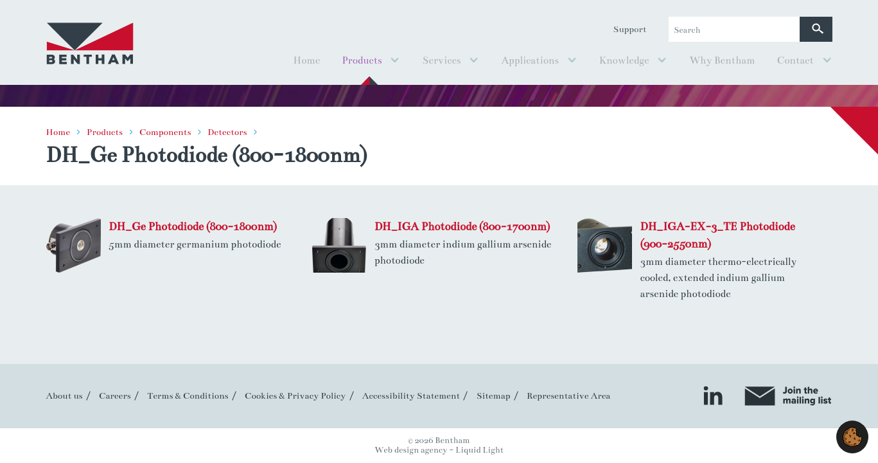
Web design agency (412, 450)
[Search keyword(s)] (734, 29)
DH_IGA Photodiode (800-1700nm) (462, 226)
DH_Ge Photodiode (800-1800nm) (193, 226)
